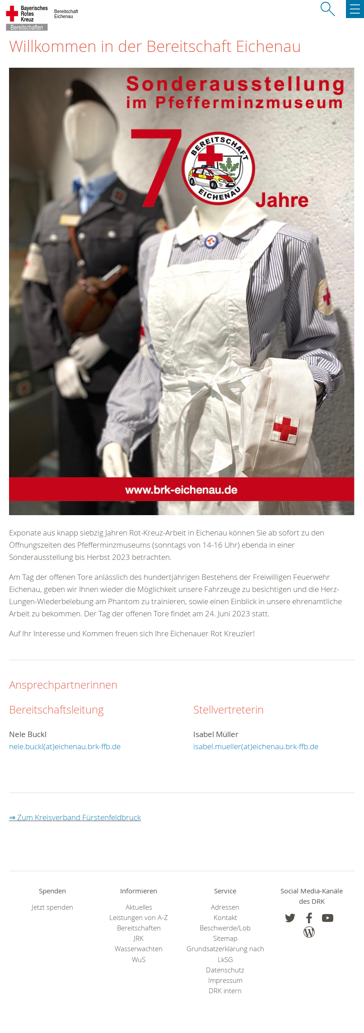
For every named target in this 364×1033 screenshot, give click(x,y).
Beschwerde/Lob (225, 928)
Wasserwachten (139, 948)
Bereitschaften (139, 928)
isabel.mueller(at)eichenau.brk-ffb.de (255, 746)
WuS (138, 959)
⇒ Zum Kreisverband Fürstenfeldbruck (75, 817)
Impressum (225, 980)
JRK (139, 938)
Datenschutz (225, 970)
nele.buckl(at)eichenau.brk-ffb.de (65, 746)
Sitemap (225, 938)
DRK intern (225, 990)
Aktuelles (139, 907)
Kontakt (225, 917)
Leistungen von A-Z (138, 917)
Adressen (225, 907)
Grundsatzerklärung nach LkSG (225, 953)
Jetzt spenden (52, 907)
